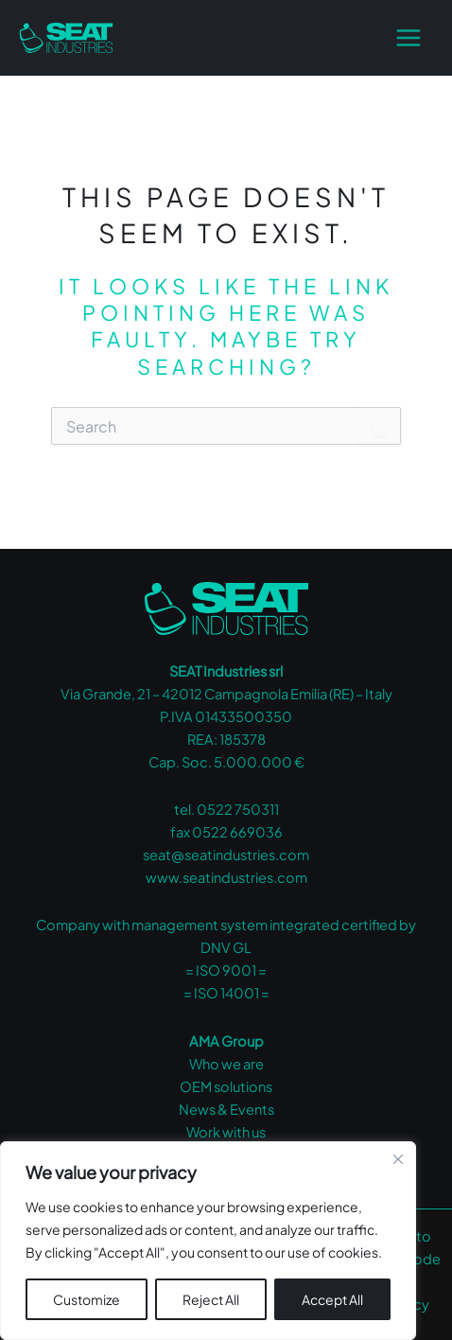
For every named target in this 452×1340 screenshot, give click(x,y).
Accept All (332, 1299)
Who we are (226, 1063)
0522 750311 (238, 809)
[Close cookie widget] (398, 1159)
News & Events (226, 1109)
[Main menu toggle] (408, 37)
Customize (86, 1299)
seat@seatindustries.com (226, 854)
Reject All (211, 1299)
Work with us (226, 1131)
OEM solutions (226, 1086)
